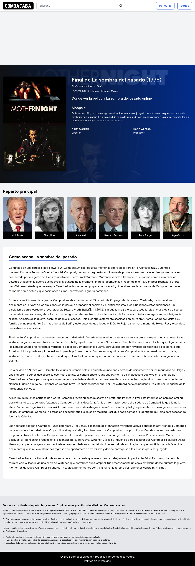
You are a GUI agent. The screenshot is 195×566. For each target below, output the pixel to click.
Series (184, 5)
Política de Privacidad (97, 561)
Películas (165, 5)
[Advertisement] (97, 38)
